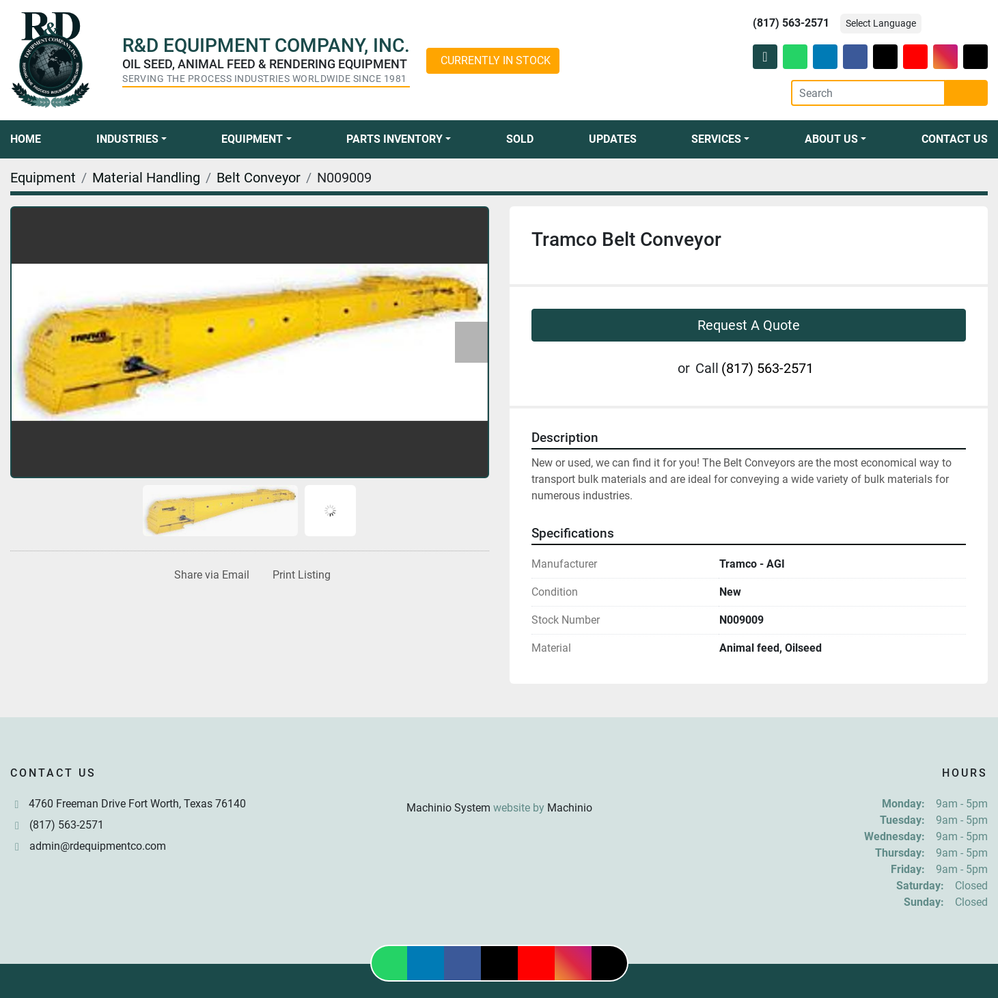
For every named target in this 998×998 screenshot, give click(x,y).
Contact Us (954, 139)
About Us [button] (831, 139)
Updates (613, 139)
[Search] (868, 93)
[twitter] (885, 56)
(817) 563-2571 (791, 22)
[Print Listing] (298, 575)
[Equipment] (43, 177)
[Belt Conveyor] (259, 177)
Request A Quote (748, 325)
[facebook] (855, 56)
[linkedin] (825, 56)
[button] (131, 139)
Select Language (881, 23)
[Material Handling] (146, 177)
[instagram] (945, 56)
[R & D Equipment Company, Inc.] (499, 775)
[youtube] (915, 56)
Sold (519, 139)
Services (716, 139)
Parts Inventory (394, 139)
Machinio (569, 807)
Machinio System (448, 807)
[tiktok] (975, 56)
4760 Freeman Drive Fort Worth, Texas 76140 (137, 803)
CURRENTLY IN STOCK (496, 60)
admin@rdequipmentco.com (97, 846)
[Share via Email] (209, 575)
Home (25, 139)
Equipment (252, 139)
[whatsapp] (795, 56)
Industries (127, 139)
